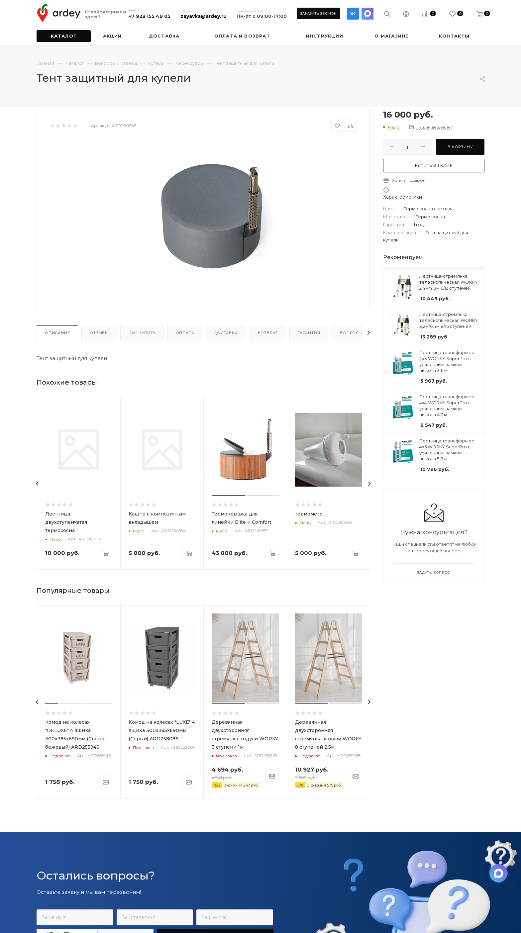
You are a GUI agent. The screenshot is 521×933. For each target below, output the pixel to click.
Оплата (185, 332)
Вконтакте (353, 14)
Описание (57, 332)
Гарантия (309, 332)
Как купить (142, 332)
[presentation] (37, 483)
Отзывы (99, 332)
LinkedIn (367, 14)
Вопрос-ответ (357, 332)
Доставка (226, 332)
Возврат (268, 332)
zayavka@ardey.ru (203, 16)
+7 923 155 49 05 (149, 16)
